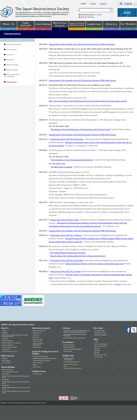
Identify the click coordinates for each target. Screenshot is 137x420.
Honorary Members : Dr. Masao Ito (11, 343)
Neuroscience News (68, 345)
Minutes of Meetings (69, 347)
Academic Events (37, 374)
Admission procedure (100, 333)
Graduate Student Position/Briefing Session (44, 358)
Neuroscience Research (14, 44)
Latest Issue (10, 55)
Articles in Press (11, 49)
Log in (65, 366)
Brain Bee (4, 358)
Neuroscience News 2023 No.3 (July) (65, 220)
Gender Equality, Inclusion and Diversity (74, 338)
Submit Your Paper (12, 65)
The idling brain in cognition (61, 167)
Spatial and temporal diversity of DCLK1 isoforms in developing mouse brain (94, 264)
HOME (83, 4)
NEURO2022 (5, 385)
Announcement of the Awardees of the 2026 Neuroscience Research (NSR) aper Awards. (82, 44)
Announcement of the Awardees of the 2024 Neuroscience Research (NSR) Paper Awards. (82, 135)
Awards (35, 365)
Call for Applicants (38, 362)
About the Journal (12, 70)
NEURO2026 (5, 374)
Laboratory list (6, 349)
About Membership (99, 330)
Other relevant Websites (100, 346)
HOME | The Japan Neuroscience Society (17, 325)
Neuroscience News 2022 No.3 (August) (66, 271)
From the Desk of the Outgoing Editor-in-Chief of (78, 256)
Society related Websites (100, 344)
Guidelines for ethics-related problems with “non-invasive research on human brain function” (76, 331)
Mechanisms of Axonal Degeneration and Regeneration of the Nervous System (80, 129)
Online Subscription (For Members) (11, 75)
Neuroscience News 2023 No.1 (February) (67, 235)
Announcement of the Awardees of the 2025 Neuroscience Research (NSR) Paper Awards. (82, 81)
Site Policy (97, 348)
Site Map (96, 352)
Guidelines (5, 333)
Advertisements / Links (100, 354)
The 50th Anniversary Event (9, 351)
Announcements (37, 347)
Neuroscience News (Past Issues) (72, 368)
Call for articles (98, 357)
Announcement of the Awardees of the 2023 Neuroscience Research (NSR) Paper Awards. (82, 231)
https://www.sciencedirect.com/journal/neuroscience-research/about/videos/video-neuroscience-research (88, 101)
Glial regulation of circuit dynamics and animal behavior (72, 160)
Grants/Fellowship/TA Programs (41, 360)
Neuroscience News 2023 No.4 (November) (67, 139)
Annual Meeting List (7, 369)
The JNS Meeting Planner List (10, 371)
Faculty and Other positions (40, 356)
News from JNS (6, 362)
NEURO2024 (5, 379)
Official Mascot (6, 360)
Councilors (5, 338)
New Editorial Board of (68, 253)
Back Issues (10, 60)
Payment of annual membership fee (72, 349)
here (118, 284)
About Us (4, 330)
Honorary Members (7, 340)
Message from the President (9, 347)
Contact (93, 4)
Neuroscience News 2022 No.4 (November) (67, 261)
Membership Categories (100, 335)
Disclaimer (97, 350)
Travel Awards (36, 367)
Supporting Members (7, 345)
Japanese (103, 4)
